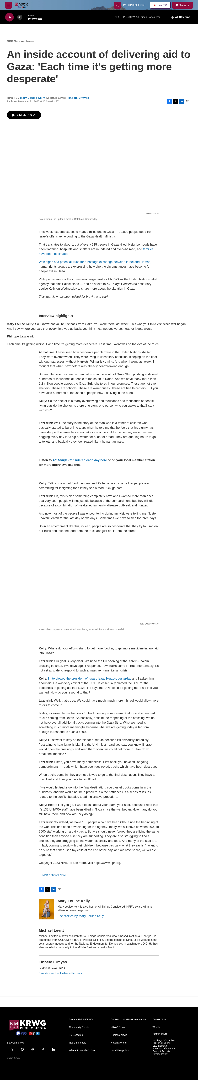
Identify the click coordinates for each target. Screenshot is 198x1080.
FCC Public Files (161, 1043)
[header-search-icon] (117, 5)
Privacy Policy (159, 1054)
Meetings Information (163, 1040)
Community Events (79, 1027)
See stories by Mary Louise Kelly (81, 916)
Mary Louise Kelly (32, 97)
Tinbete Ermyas (78, 97)
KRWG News (118, 1027)
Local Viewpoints (120, 1050)
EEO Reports (159, 1046)
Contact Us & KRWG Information (128, 1019)
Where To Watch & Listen (82, 1050)
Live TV (160, 5)
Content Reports (161, 1051)
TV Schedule (76, 1035)
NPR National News (20, 41)
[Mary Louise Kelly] (46, 909)
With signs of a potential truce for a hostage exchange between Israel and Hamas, (95, 262)
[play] (9, 17)
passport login (135, 5)
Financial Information (163, 1048)
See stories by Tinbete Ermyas (60, 973)
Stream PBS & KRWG (81, 1019)
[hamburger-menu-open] (8, 5)
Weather (157, 1027)
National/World (119, 1042)
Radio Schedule (77, 1042)
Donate (184, 5)
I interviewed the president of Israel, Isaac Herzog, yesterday (89, 678)
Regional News (119, 1035)
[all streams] (180, 17)
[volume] (20, 17)
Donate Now (159, 1019)
